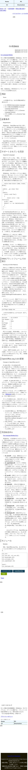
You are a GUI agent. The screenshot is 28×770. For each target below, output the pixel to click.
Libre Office (3, 10)
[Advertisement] (14, 32)
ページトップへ (7, 571)
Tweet (2, 578)
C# (7, 5)
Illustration (21, 5)
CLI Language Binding (7, 55)
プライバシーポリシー (7, 716)
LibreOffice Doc (19, 571)
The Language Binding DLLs (10, 435)
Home (7, 1)
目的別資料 (11, 8)
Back (4, 573)
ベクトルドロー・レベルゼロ (20, 13)
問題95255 (8, 394)
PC (21, 1)
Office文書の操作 (20, 8)
